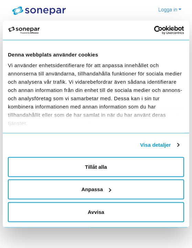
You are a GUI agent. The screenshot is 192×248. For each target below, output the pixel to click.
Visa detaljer (155, 145)
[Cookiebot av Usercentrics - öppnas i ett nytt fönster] (160, 30)
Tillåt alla (96, 166)
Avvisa (96, 212)
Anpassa (96, 189)
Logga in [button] (167, 9)
